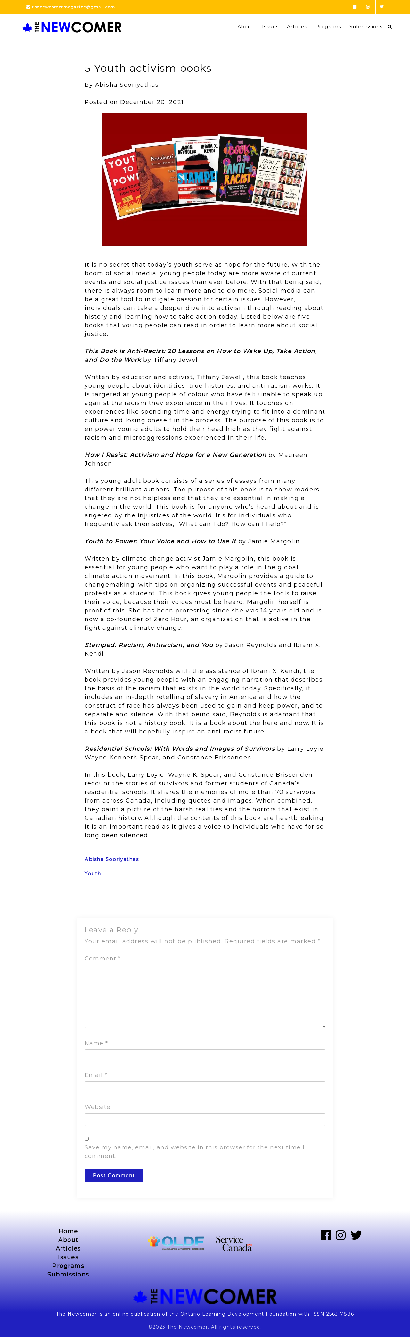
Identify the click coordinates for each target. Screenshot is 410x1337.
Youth (93, 874)
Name (96, 1043)
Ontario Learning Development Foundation (238, 1314)
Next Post (313, 901)
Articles (297, 26)
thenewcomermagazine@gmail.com (70, 6)
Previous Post (102, 901)
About (246, 26)
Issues (270, 26)
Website (98, 1107)
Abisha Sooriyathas (112, 859)
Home (68, 1231)
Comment (103, 958)
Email (96, 1075)
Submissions (366, 26)
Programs (328, 26)
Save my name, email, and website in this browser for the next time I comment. (195, 1152)
